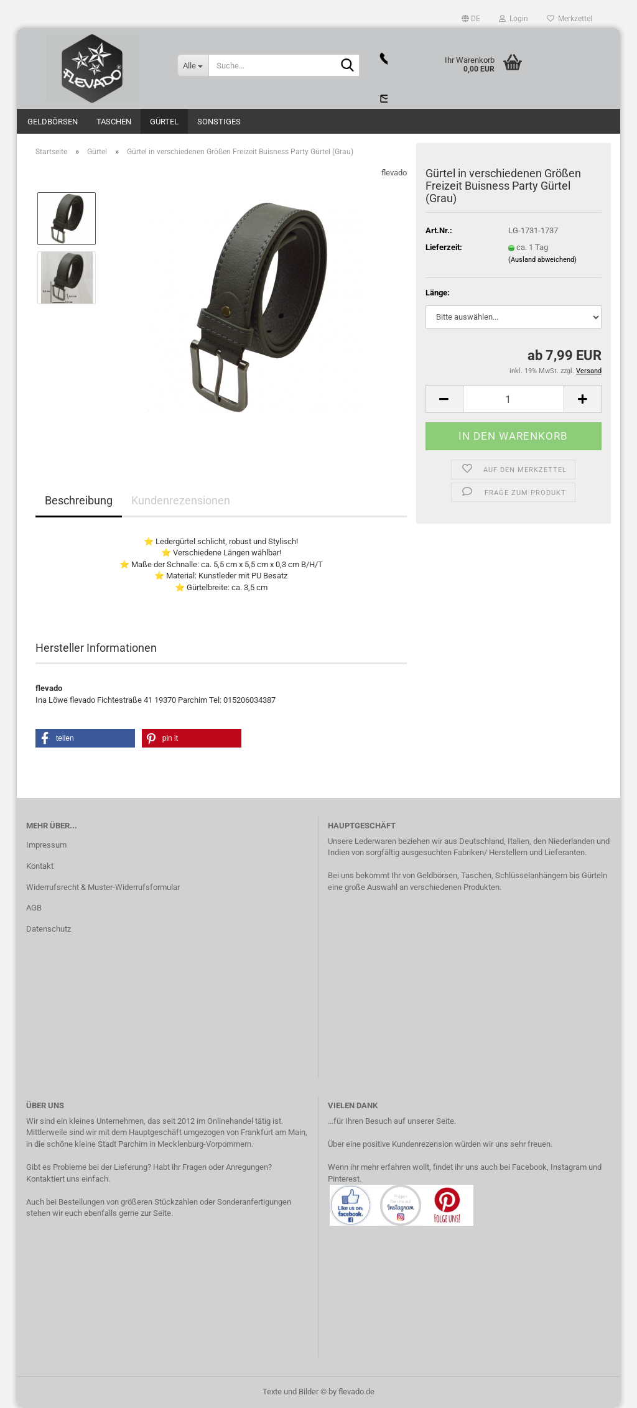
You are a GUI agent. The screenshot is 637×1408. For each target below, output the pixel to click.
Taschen (113, 121)
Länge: (437, 292)
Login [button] (513, 18)
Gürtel (164, 121)
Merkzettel (569, 18)
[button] (471, 18)
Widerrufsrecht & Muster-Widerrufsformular (103, 887)
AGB (34, 907)
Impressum (46, 845)
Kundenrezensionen (180, 500)
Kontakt (39, 866)
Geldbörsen (52, 121)
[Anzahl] (513, 399)
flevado (394, 172)
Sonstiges (219, 121)
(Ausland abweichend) (542, 260)
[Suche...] (192, 65)
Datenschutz (48, 928)
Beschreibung (79, 500)
